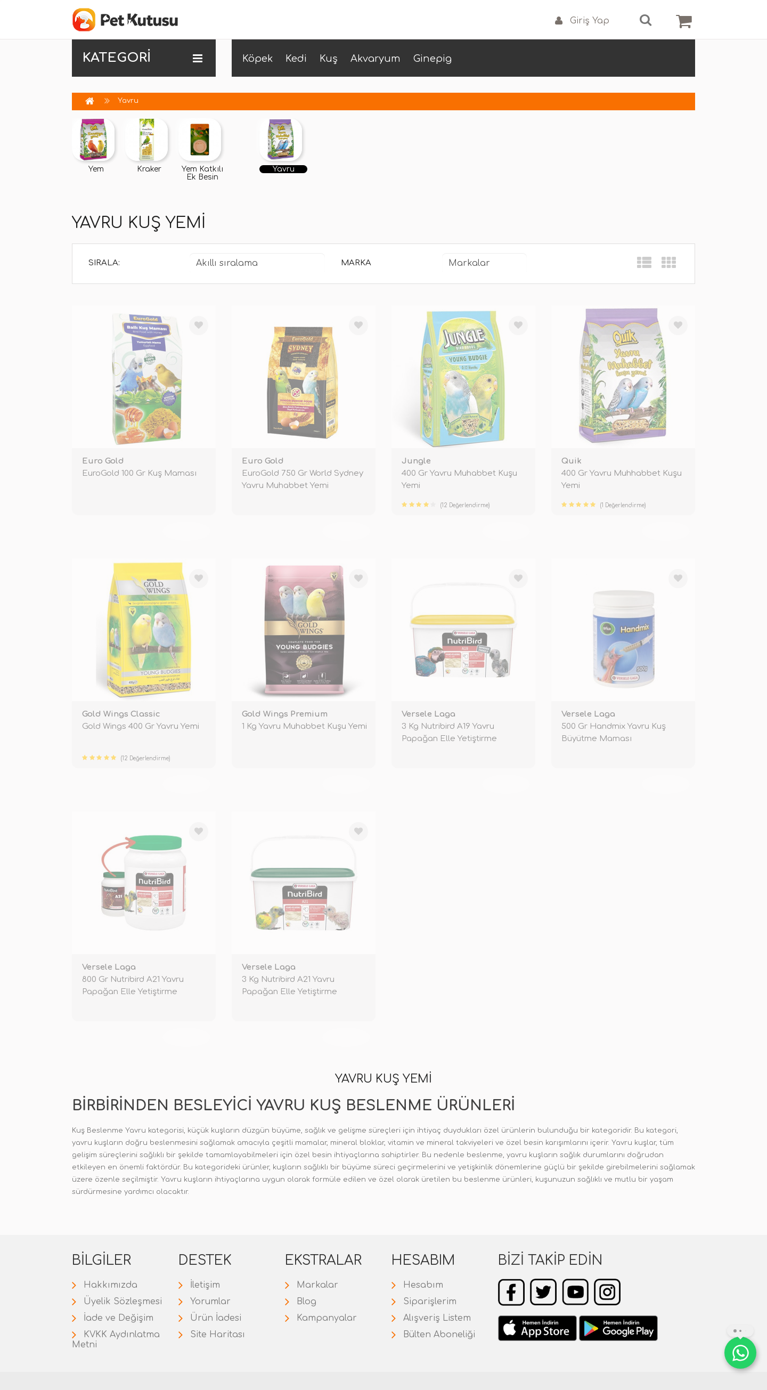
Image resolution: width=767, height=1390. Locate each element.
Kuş (329, 58)
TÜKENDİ (186, 530)
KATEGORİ (142, 58)
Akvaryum (375, 58)
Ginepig (432, 58)
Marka (356, 262)
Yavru (128, 100)
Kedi (296, 58)
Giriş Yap (582, 21)
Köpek (257, 58)
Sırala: (104, 262)
